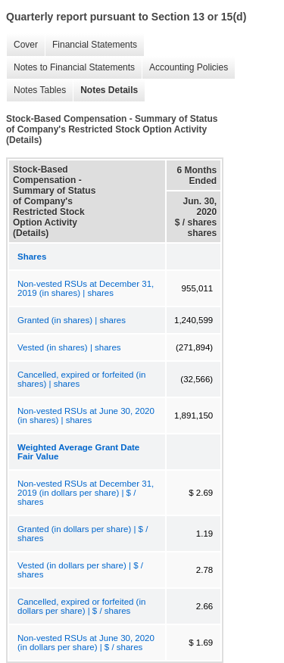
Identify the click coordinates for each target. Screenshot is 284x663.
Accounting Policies (185, 67)
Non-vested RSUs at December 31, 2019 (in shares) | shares (85, 288)
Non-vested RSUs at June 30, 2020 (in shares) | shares (85, 415)
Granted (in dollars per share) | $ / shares (82, 533)
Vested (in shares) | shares (69, 347)
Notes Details (105, 90)
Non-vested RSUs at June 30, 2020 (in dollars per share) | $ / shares (85, 642)
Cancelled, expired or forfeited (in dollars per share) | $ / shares (81, 606)
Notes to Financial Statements (70, 67)
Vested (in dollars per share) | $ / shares (80, 570)
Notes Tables (36, 90)
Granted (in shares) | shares (71, 320)
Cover (22, 45)
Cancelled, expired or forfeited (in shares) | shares (81, 379)
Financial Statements (91, 45)
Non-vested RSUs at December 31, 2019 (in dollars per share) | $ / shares (85, 492)
